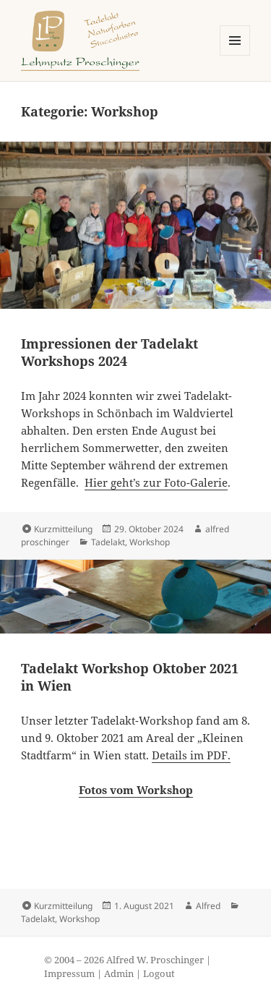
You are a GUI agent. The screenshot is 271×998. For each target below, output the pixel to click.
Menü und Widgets (235, 55)
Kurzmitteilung (63, 529)
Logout (159, 974)
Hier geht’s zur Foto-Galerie (156, 482)
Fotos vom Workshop (136, 789)
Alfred (208, 906)
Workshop (149, 542)
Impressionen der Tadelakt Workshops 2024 (109, 352)
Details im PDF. (191, 755)
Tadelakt (108, 542)
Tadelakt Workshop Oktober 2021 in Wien (129, 677)
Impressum (69, 974)
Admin (119, 974)
